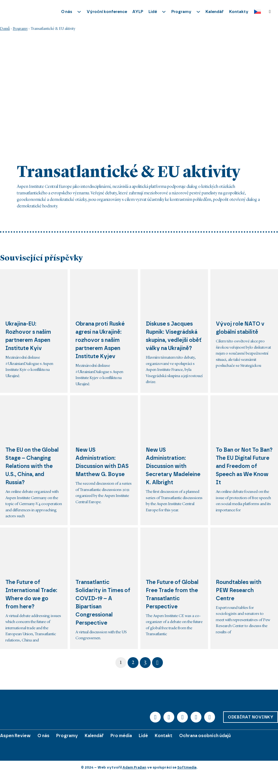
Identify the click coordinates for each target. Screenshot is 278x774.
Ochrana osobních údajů (205, 735)
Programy (20, 29)
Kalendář (215, 11)
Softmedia (187, 767)
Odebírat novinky (250, 717)
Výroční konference (107, 11)
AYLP (137, 11)
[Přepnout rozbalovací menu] (79, 11)
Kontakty (238, 11)
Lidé (143, 735)
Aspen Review (15, 735)
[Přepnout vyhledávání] (270, 11)
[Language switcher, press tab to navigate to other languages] (256, 12)
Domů (5, 29)
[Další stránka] (157, 662)
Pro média (121, 735)
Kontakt (163, 735)
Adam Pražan (134, 767)
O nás (43, 735)
